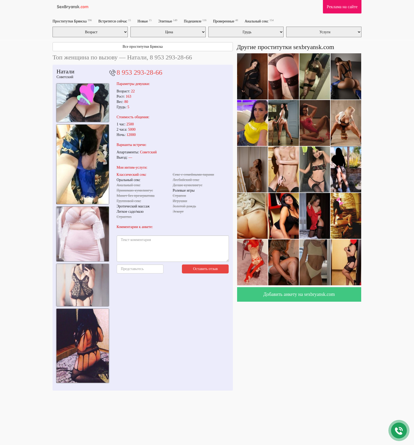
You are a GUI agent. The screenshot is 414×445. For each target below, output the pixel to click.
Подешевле (195, 21)
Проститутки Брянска (72, 21)
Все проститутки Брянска (143, 47)
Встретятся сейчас (114, 21)
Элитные (167, 21)
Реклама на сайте (342, 6)
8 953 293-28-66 (139, 72)
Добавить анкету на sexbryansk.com (299, 294)
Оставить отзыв (205, 269)
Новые (145, 21)
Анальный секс (259, 21)
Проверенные (225, 21)
